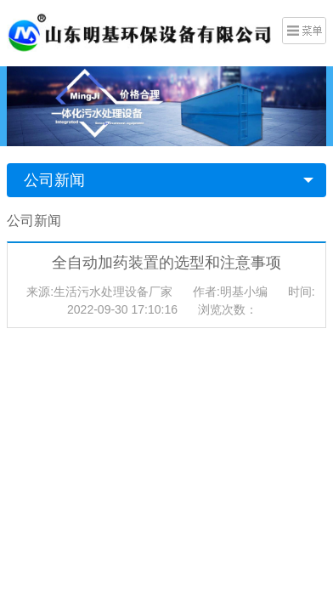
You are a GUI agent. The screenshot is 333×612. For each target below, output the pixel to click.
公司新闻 (54, 180)
